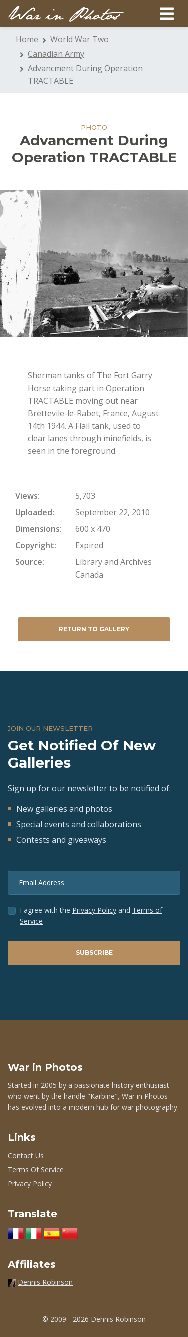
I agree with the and (91, 915)
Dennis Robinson (45, 1282)
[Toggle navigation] (167, 14)
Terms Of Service (36, 1169)
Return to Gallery (94, 629)
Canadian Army (56, 53)
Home (27, 39)
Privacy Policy (94, 910)
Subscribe (94, 953)
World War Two (79, 39)
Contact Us (26, 1155)
